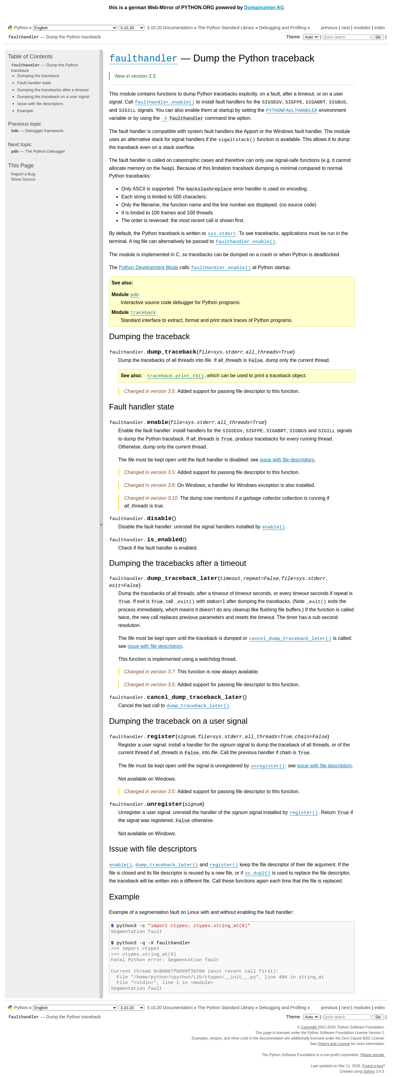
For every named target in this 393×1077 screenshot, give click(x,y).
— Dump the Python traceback (54, 36)
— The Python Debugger (38, 151)
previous (329, 27)
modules (362, 27)
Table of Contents (30, 56)
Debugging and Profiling (282, 27)
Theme (303, 36)
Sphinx (369, 1071)
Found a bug (372, 1066)
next (345, 27)
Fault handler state (34, 82)
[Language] (75, 28)
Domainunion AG (264, 7)
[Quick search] (347, 37)
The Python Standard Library (226, 27)
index (380, 27)
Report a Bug (23, 174)
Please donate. (372, 1055)
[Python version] (131, 28)
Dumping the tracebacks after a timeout (53, 90)
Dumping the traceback (38, 75)
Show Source (23, 179)
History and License (334, 1044)
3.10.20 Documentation (170, 27)
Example (25, 110)
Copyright (309, 1027)
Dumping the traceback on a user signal (53, 96)
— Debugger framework (37, 130)
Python (21, 27)
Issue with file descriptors (40, 103)
